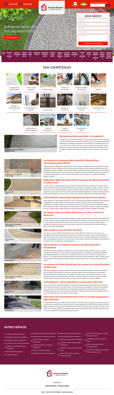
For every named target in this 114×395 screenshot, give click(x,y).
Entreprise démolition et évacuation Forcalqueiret (43, 346)
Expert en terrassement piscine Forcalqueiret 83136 (95, 345)
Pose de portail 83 (30, 54)
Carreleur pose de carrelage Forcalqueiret (18, 343)
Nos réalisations (12, 38)
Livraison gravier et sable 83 (24, 54)
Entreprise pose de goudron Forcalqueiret (71, 339)
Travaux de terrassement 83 (17, 54)
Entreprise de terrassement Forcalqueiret (44, 336)
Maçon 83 (3, 53)
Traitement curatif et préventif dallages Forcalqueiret (70, 344)
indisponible (11, 4)
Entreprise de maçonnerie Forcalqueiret (44, 353)
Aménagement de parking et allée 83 (45, 54)
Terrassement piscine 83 (36, 53)
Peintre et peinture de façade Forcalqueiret (41, 341)
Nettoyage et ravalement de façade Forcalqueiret (16, 347)
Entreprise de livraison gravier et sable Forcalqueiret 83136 (97, 335)
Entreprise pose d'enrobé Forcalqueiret (70, 333)
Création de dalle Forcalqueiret (41, 350)
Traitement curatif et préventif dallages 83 (109, 55)
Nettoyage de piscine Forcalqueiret (16, 340)
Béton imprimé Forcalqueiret (14, 351)
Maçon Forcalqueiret (12, 355)
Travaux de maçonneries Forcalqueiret (70, 336)
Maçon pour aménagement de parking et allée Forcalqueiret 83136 (98, 351)
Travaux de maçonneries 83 (74, 54)
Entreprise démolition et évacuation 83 (95, 56)
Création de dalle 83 (89, 54)
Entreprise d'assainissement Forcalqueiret (44, 333)
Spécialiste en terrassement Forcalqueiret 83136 (71, 349)
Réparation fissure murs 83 (52, 54)
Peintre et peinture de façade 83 (102, 55)
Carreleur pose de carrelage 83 (59, 55)
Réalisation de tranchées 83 (9, 55)
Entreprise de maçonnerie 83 (82, 55)
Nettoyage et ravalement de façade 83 (67, 54)
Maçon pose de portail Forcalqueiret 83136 (96, 340)
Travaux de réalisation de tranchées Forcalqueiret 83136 (69, 355)
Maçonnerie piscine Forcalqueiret (16, 334)
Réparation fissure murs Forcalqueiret (17, 337)
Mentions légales (67, 392)
